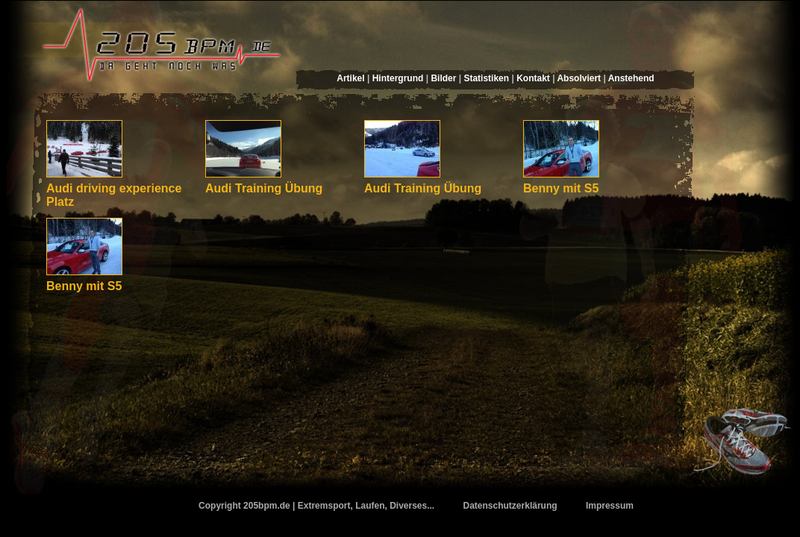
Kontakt (533, 78)
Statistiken (486, 78)
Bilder (443, 78)
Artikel (350, 78)
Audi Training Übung (263, 188)
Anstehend (631, 78)
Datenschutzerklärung (510, 505)
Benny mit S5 (561, 188)
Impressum (610, 505)
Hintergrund (398, 78)
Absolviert (579, 78)
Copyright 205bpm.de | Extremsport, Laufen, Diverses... (316, 505)
